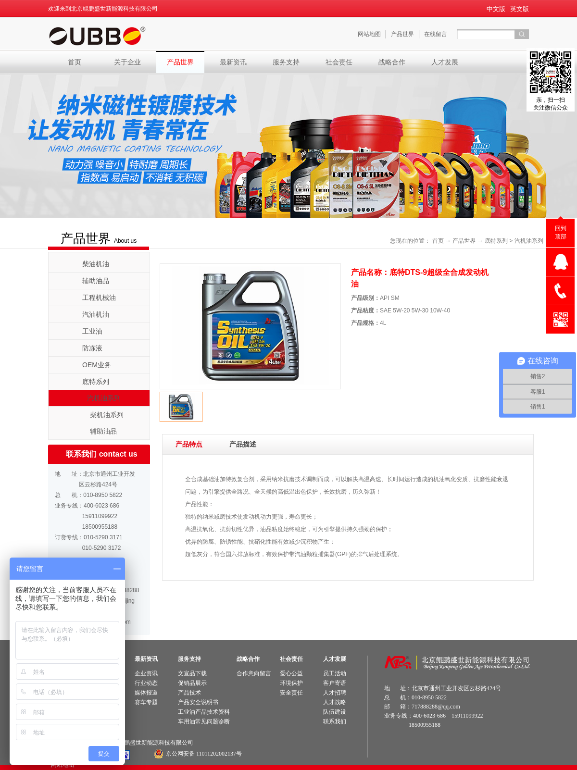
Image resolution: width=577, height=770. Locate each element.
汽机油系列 (528, 240)
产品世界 (464, 240)
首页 (74, 62)
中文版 (496, 8)
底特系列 (496, 240)
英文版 (519, 8)
